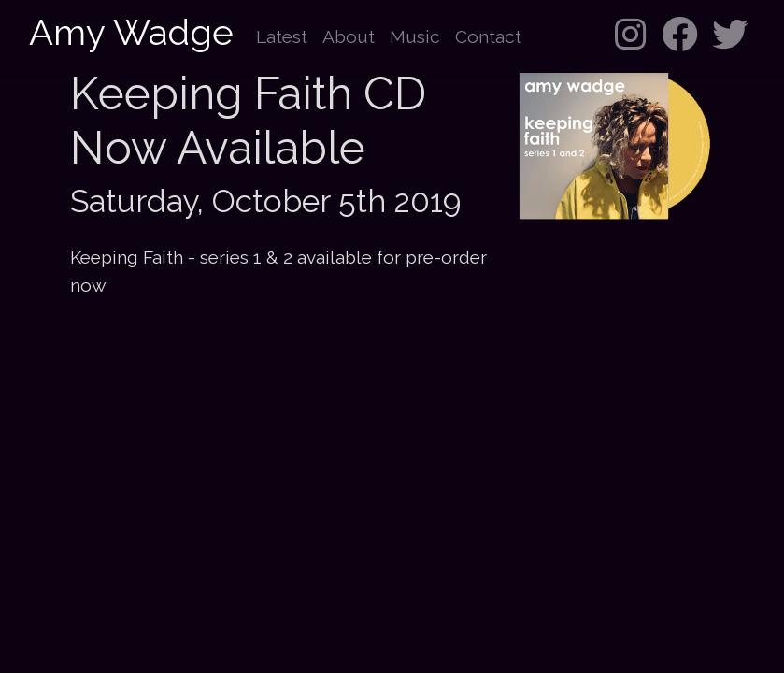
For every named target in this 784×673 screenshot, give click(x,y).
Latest (281, 36)
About (348, 36)
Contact (488, 36)
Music (415, 36)
